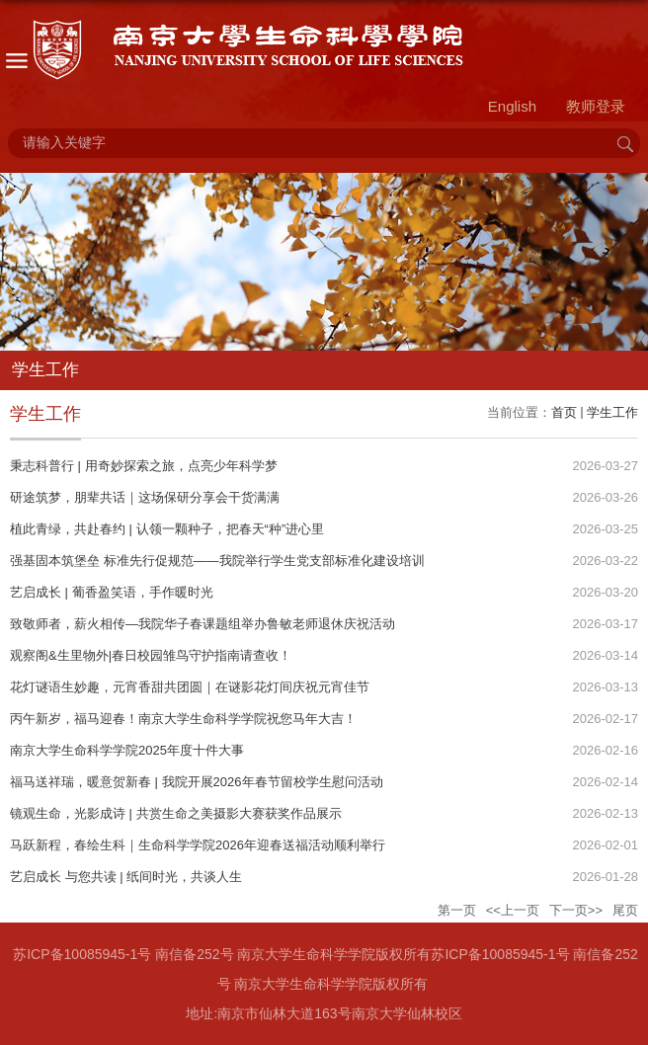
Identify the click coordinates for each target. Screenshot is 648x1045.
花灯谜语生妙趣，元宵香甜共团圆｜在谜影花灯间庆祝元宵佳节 (189, 687)
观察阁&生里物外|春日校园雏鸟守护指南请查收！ (150, 655)
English (512, 106)
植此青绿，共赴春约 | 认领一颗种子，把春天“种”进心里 (167, 529)
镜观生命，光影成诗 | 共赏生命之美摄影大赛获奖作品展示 (176, 813)
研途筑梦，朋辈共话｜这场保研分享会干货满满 (145, 497)
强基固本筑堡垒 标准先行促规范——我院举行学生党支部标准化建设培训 (217, 560)
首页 (564, 412)
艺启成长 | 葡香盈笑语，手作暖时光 (111, 592)
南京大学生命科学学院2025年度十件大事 (127, 750)
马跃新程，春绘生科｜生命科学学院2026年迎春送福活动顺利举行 (197, 845)
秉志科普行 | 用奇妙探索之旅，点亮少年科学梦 (144, 465)
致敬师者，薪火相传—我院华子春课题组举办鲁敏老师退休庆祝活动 (202, 623)
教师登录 (595, 106)
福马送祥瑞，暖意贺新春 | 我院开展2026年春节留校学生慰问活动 (196, 781)
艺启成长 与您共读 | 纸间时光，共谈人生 (126, 876)
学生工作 (612, 412)
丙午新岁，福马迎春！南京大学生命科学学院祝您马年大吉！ (183, 718)
